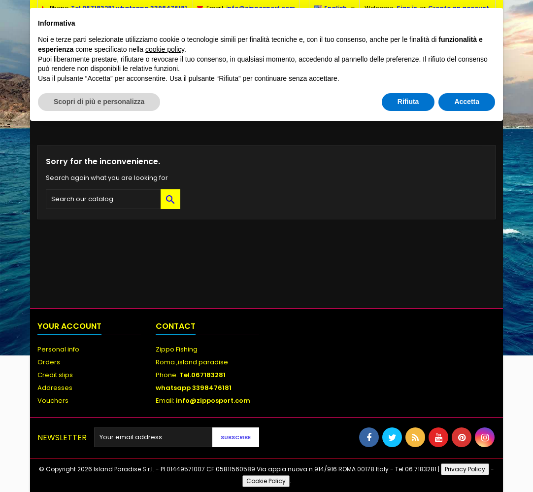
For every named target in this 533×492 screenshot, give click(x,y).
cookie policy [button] (164, 49)
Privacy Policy (465, 469)
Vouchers (52, 400)
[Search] (113, 199)
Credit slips (55, 375)
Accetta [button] (466, 101)
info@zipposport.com (213, 400)
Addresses (54, 387)
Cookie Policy (266, 481)
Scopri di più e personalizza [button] (99, 101)
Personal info (58, 349)
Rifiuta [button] (408, 101)
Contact (176, 326)
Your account (69, 326)
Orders (48, 362)
